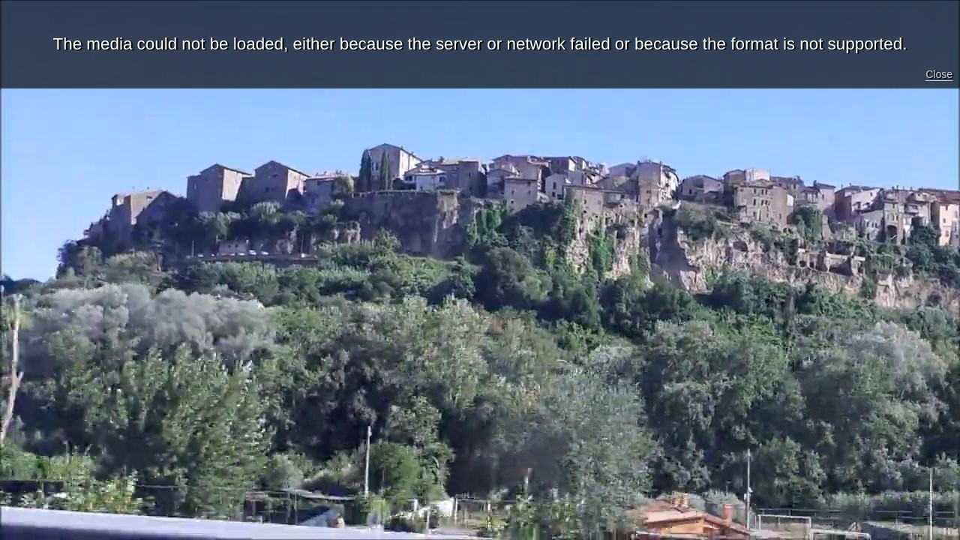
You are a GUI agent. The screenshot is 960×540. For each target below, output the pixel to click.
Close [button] (939, 74)
